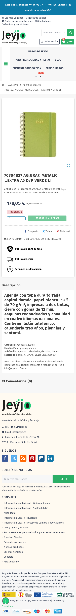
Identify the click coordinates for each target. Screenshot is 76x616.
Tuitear (47, 231)
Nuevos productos (14, 547)
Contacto (8, 556)
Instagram (41, 458)
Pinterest (63, 231)
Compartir (31, 231)
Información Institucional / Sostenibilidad (26, 508)
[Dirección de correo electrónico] (27, 479)
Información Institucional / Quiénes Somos (27, 503)
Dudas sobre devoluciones (17, 21)
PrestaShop (7, 606)
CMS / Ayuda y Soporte (16, 527)
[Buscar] (58, 32)
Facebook (5, 458)
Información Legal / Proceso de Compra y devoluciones (34, 522)
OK (63, 479)
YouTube (32, 458)
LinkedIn (50, 458)
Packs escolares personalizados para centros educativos (34, 532)
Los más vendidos (12, 17)
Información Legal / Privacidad (20, 517)
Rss (23, 458)
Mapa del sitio (11, 561)
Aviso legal (10, 513)
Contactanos (43, 21)
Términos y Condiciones (15, 24)
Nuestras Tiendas (13, 537)
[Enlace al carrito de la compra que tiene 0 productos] (67, 41)
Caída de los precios (15, 542)
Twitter (14, 458)
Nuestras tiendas (35, 17)
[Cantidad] (16, 218)
